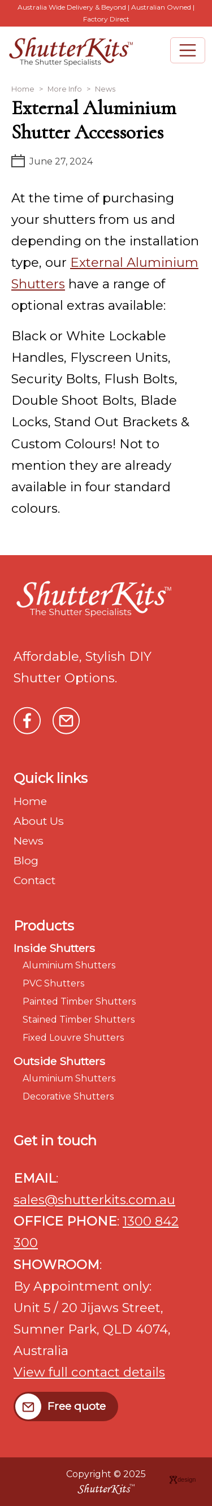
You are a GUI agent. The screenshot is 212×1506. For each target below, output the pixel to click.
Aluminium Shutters (69, 965)
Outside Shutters (59, 1061)
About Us (39, 821)
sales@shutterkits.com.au (94, 1200)
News (105, 89)
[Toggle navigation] (187, 50)
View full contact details (89, 1372)
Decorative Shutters (68, 1096)
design (182, 1479)
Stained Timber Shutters (79, 1019)
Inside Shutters (54, 948)
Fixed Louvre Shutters (73, 1037)
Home (22, 89)
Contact (34, 880)
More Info (64, 89)
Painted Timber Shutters (79, 1001)
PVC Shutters (53, 983)
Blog (26, 860)
